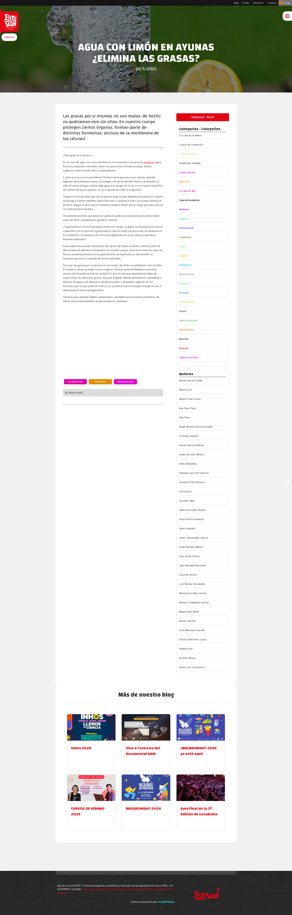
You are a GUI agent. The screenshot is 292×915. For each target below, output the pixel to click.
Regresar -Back (202, 117)
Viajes (182, 246)
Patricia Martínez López (193, 639)
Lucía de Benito (188, 574)
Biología (184, 292)
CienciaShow (186, 228)
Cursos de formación (191, 144)
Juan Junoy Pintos (189, 556)
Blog (236, 2)
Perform (184, 209)
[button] (9, 44)
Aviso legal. (88, 889)
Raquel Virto (186, 648)
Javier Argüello (187, 528)
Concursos (185, 237)
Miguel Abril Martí (189, 611)
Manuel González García (192, 593)
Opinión (183, 255)
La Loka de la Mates (190, 135)
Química (183, 283)
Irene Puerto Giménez (191, 519)
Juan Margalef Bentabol (192, 565)
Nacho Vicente (187, 621)
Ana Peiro (184, 417)
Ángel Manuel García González (196, 426)
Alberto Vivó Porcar (190, 399)
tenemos (149, 162)
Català (287, 2)
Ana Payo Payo (187, 408)
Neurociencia (186, 274)
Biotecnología (187, 302)
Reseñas (184, 339)
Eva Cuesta (185, 491)
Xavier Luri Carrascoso (191, 667)
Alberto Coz (185, 389)
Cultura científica (188, 357)
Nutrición (100, 382)
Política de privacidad (127, 889)
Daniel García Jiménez (191, 445)
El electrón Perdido (190, 163)
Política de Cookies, (105, 889)
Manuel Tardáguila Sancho (194, 602)
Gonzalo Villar (187, 500)
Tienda (245, 2)
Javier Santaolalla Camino (193, 537)
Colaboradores (125, 382)
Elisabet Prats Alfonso (192, 482)
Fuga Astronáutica (189, 200)
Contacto (272, 2)
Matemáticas (186, 329)
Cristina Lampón (188, 436)
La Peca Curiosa (188, 154)
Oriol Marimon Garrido (192, 630)
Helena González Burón (192, 510)
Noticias (184, 348)
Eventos (183, 218)
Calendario (258, 2)
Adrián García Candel (190, 380)
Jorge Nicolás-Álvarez (191, 547)
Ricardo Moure (187, 658)
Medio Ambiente (188, 320)
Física (182, 311)
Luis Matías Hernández (192, 584)
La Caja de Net (75, 382)
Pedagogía (185, 265)
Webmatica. (166, 902)
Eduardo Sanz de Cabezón (194, 473)
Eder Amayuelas (188, 463)
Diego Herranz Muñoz (191, 454)
